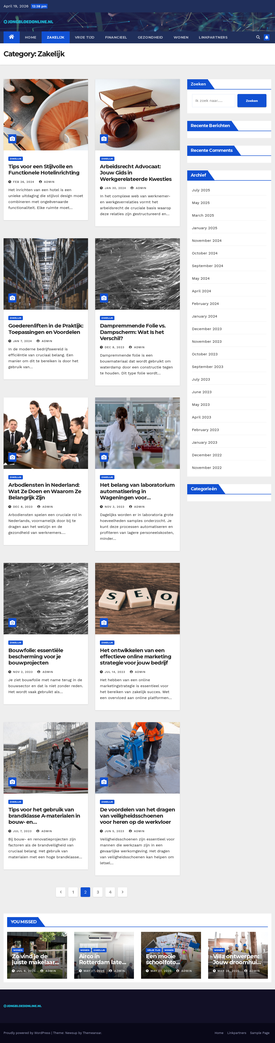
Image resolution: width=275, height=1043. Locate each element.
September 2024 (207, 265)
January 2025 (204, 228)
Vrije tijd (85, 37)
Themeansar (92, 1033)
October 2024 (205, 253)
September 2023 (207, 366)
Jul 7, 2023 (22, 831)
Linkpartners (213, 37)
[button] (258, 37)
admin (47, 182)
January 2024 (204, 316)
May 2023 (201, 404)
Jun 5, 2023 (114, 831)
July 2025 (201, 190)
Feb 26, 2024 (23, 182)
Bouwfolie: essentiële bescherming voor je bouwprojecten (35, 656)
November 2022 (207, 467)
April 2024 (201, 291)
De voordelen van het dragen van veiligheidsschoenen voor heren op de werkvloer (137, 815)
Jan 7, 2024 (22, 341)
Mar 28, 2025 (228, 971)
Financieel (116, 37)
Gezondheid (150, 37)
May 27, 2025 (93, 971)
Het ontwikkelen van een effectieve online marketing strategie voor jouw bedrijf (135, 656)
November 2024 (207, 240)
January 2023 (204, 442)
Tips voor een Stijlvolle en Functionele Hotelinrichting (43, 169)
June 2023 (202, 392)
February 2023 (205, 429)
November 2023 (207, 341)
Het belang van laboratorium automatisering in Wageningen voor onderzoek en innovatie (137, 494)
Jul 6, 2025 (26, 971)
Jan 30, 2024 (115, 188)
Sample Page (260, 1033)
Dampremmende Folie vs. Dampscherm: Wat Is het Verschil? (133, 332)
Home (30, 37)
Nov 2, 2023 (23, 672)
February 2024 (205, 303)
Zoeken (198, 83)
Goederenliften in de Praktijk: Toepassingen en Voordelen (45, 329)
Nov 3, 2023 (114, 506)
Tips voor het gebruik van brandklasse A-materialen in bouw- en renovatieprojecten (44, 819)
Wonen (181, 37)
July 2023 (201, 379)
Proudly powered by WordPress (27, 1033)
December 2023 (207, 329)
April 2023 (201, 417)
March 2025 (203, 215)
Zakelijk (55, 37)
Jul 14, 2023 (115, 672)
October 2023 (205, 354)
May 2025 (201, 202)
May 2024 (201, 278)
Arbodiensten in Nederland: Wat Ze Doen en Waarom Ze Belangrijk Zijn (44, 491)
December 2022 (207, 455)
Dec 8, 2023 (114, 347)
